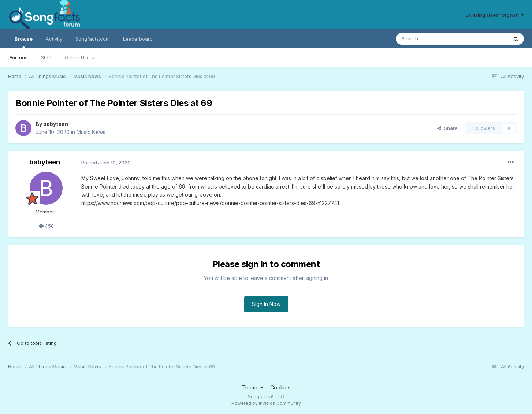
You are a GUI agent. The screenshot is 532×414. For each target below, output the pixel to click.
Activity (54, 39)
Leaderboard (138, 39)
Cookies (280, 387)
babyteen (55, 124)
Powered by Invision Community (266, 403)
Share (447, 128)
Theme (252, 387)
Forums (18, 57)
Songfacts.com (92, 39)
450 (46, 226)
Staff (46, 57)
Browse (24, 42)
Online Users (79, 57)
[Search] (433, 39)
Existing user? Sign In (494, 15)
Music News (91, 132)
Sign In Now (266, 304)
